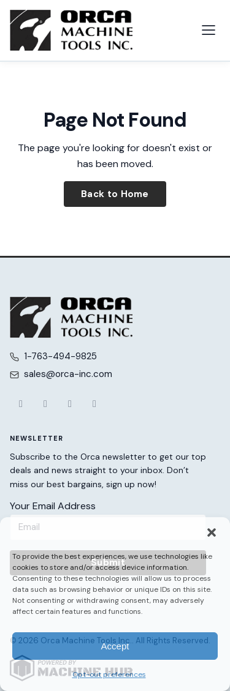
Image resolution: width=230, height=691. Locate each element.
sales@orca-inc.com (68, 374)
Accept (115, 646)
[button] (211, 532)
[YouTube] (70, 404)
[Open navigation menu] (208, 30)
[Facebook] (21, 404)
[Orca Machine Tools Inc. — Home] (71, 30)
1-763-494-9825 (60, 356)
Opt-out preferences (109, 674)
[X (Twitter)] (45, 404)
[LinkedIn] (94, 404)
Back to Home (115, 194)
